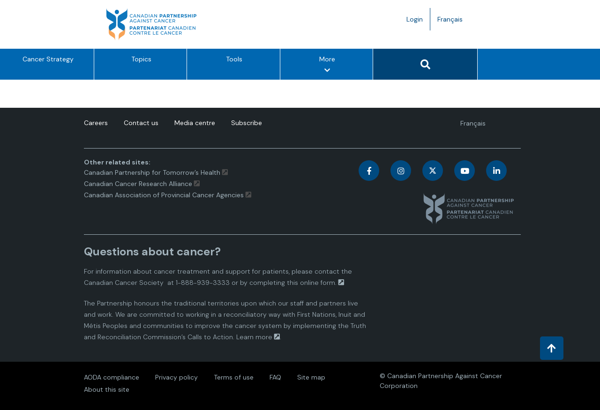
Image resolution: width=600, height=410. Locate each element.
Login (414, 19)
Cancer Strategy (48, 59)
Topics (141, 59)
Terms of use (234, 377)
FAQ (275, 377)
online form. (318, 282)
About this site (106, 389)
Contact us (141, 123)
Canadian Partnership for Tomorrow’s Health (153, 172)
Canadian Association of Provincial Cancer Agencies (164, 195)
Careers (96, 123)
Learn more (254, 337)
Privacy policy (176, 377)
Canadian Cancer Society (124, 282)
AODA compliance (111, 377)
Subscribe (246, 123)
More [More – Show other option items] (327, 66)
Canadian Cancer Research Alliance (138, 183)
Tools (234, 59)
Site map (311, 377)
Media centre (194, 123)
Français (453, 21)
